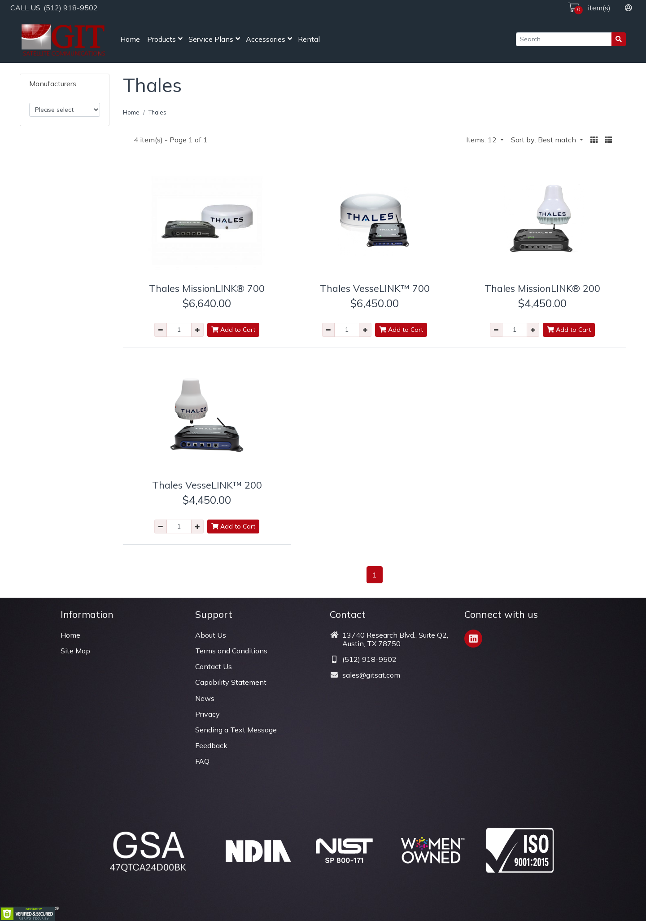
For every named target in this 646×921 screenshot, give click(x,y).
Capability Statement (230, 682)
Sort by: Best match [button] (544, 139)
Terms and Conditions (231, 650)
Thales (157, 112)
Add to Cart (233, 330)
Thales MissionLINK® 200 (542, 288)
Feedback (211, 745)
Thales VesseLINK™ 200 (207, 485)
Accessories (265, 39)
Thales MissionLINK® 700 (207, 288)
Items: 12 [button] (482, 139)
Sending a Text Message (236, 729)
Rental (309, 39)
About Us (210, 634)
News (204, 698)
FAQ (202, 761)
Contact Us (213, 666)
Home (130, 39)
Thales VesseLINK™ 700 (375, 288)
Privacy (207, 713)
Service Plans (210, 39)
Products (161, 39)
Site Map (75, 650)
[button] (594, 140)
